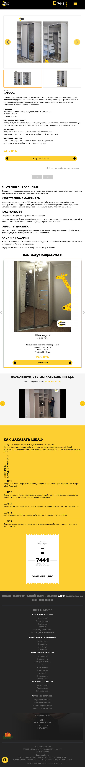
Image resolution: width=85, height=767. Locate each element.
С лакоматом (42, 670)
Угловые (42, 627)
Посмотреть (42, 362)
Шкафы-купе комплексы (42, 629)
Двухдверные (42, 685)
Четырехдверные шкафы (42, 705)
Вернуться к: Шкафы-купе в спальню (63, 168)
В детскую (42, 650)
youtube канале (52, 381)
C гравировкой (43, 679)
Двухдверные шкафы (42, 699)
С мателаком (42, 676)
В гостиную (42, 647)
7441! (61, 596)
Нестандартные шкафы (42, 708)
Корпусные (42, 624)
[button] (77, 42)
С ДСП (42, 664)
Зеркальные (42, 656)
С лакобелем (42, 667)
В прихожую (42, 641)
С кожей (42, 673)
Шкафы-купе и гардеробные (42, 632)
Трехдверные (42, 688)
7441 (42, 560)
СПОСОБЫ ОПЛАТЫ (42, 722)
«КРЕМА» (37, 177)
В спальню (42, 644)
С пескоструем (43, 659)
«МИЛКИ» (48, 177)
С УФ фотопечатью (42, 662)
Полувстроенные (42, 621)
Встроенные (43, 618)
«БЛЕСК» (42, 338)
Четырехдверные (42, 691)
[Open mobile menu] (75, 3)
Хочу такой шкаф (41, 158)
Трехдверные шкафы (42, 702)
